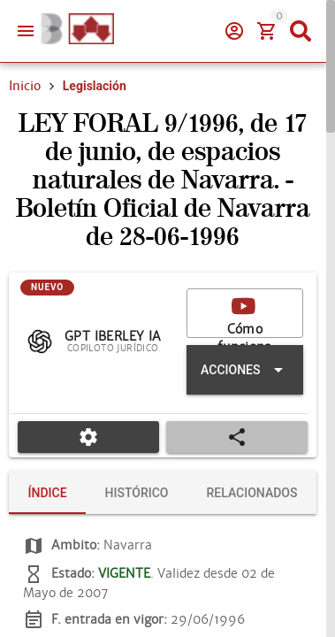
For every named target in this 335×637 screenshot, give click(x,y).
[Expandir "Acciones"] (245, 370)
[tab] (47, 493)
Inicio (25, 86)
